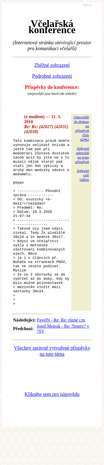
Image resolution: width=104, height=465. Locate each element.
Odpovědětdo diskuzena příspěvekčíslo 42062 (81, 128)
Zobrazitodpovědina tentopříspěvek (82, 155)
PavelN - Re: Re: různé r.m (61, 353)
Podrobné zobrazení (52, 76)
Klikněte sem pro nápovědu (51, 427)
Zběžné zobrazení (52, 65)
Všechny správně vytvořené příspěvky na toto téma (52, 384)
